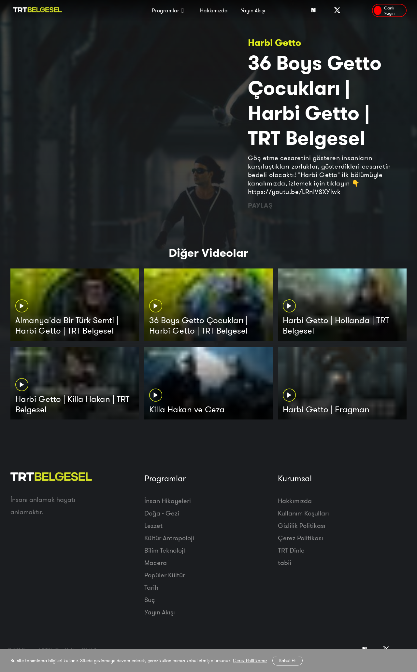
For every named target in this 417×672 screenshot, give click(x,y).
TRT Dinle (291, 550)
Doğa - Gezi (161, 513)
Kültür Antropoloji (169, 538)
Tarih (151, 587)
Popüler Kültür (164, 575)
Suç (149, 600)
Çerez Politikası (300, 538)
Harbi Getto (274, 42)
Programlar (165, 10)
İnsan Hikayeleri (167, 501)
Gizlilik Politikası (301, 525)
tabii (284, 562)
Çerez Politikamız (250, 661)
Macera (155, 562)
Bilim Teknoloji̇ (164, 550)
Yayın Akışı (253, 10)
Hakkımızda (214, 10)
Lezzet (153, 525)
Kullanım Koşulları (303, 513)
